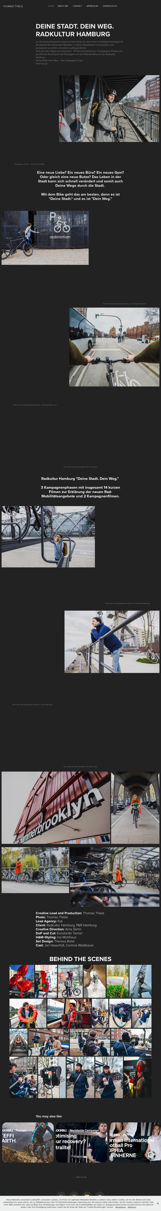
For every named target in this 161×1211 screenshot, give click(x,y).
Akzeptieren (120, 1207)
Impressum (92, 6)
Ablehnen (132, 1207)
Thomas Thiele (13, 6)
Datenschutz (110, 6)
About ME (63, 6)
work (51, 6)
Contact (77, 6)
